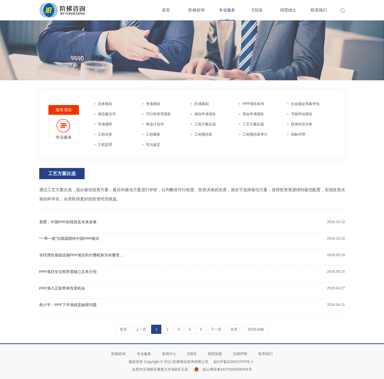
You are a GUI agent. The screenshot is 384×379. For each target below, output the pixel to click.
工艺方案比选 (253, 124)
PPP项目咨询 (253, 104)
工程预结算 (203, 134)
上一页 (141, 329)
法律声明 (240, 354)
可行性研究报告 (158, 114)
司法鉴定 (153, 144)
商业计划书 (155, 124)
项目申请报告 (205, 114)
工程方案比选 (205, 124)
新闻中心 (169, 354)
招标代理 (298, 134)
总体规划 (105, 104)
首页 (166, 10)
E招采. (258, 10)
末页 (233, 329)
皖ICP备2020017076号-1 (233, 362)
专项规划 (153, 104)
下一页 (216, 329)
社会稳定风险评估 (305, 104)
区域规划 (201, 104)
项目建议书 (107, 114)
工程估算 (105, 134)
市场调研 (105, 124)
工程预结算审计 (255, 134)
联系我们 (319, 10)
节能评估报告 (301, 114)
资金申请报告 (253, 114)
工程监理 (105, 144)
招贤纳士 (288, 10)
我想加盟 (215, 354)
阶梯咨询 (196, 10)
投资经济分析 (301, 124)
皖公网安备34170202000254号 (227, 369)
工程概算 (153, 134)
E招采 (192, 354)
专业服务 (227, 10)
